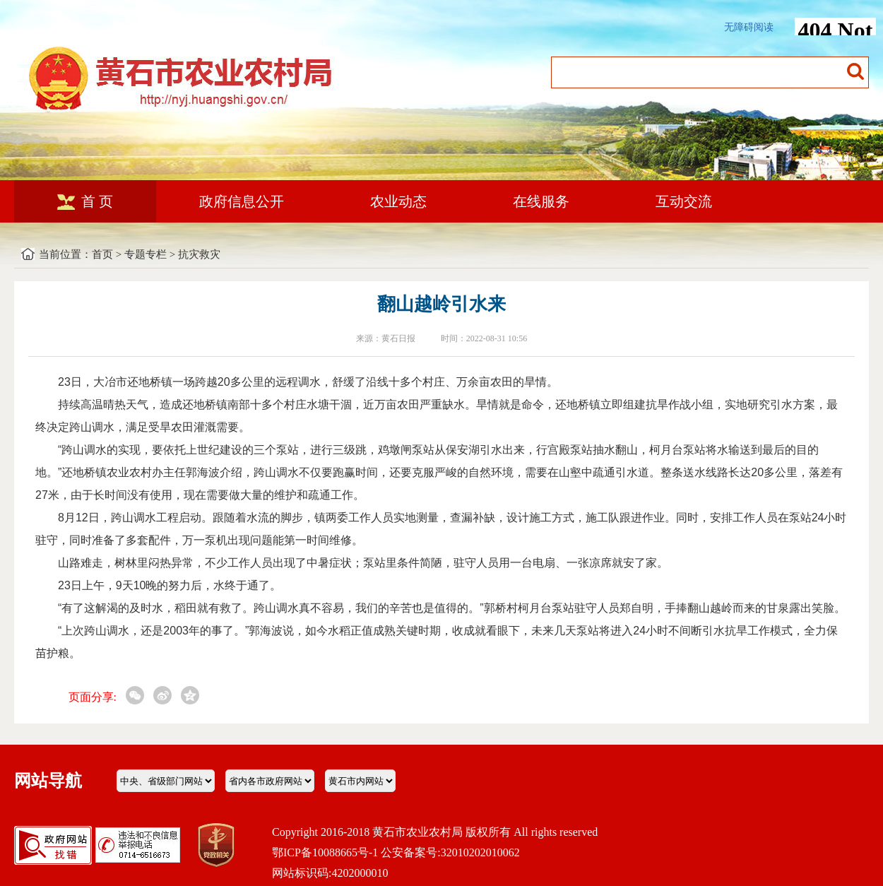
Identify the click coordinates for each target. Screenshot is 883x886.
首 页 (85, 201)
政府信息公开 (241, 201)
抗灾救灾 (199, 254)
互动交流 (684, 201)
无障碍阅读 (749, 27)
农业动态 (398, 201)
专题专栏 (145, 254)
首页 (102, 254)
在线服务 (541, 201)
